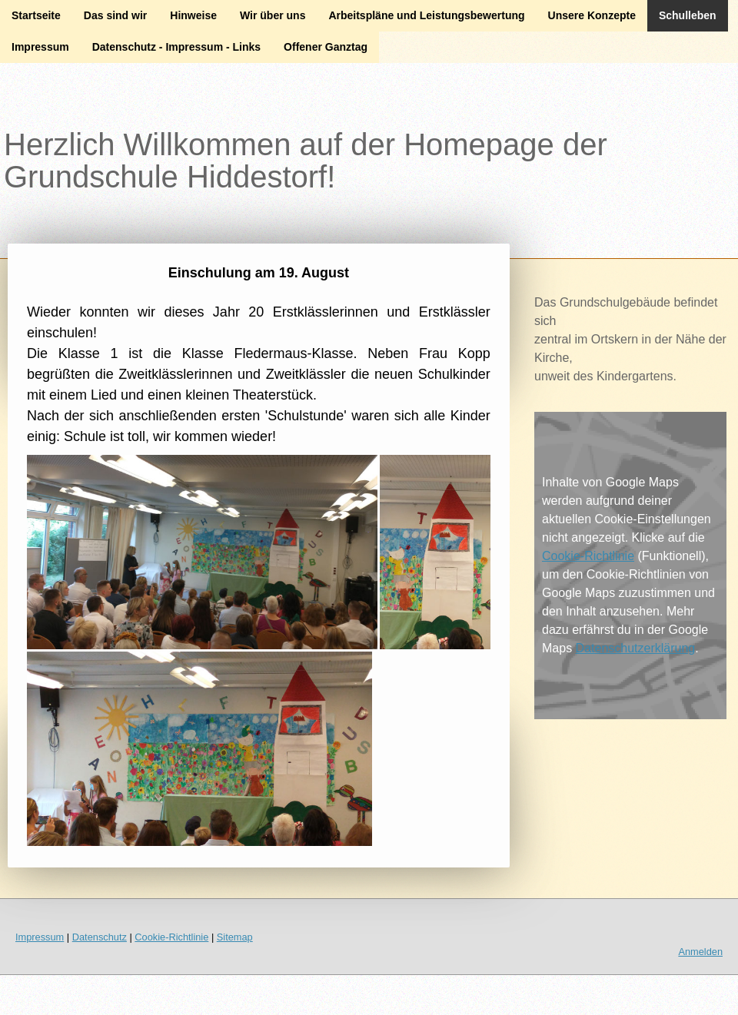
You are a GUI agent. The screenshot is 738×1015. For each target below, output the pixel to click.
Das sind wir (115, 15)
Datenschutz (99, 937)
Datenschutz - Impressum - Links (176, 47)
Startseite (36, 15)
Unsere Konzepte (592, 15)
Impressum (40, 47)
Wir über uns (272, 15)
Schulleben (687, 15)
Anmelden (700, 951)
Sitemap (235, 937)
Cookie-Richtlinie (588, 555)
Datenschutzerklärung (636, 648)
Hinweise (193, 15)
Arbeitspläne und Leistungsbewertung (426, 15)
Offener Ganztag (325, 47)
